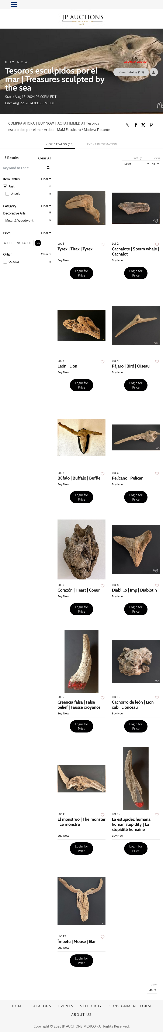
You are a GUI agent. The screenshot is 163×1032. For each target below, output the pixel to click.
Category (9, 206)
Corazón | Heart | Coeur (79, 590)
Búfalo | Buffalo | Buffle (79, 478)
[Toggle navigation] (14, 4)
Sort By (137, 158)
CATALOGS (41, 1006)
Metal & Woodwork (19, 220)
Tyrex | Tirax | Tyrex (75, 248)
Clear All (44, 158)
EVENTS (66, 1006)
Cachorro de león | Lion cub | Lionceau (133, 705)
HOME (18, 1006)
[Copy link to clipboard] (127, 125)
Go (38, 243)
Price (6, 233)
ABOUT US (81, 1014)
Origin (7, 254)
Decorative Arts (14, 213)
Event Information (102, 144)
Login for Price (81, 273)
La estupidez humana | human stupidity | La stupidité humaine (132, 824)
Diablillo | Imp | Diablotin (134, 590)
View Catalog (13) (131, 72)
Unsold (28, 194)
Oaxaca (27, 262)
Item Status (11, 179)
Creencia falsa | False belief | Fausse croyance (79, 705)
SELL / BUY (91, 1006)
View (157, 158)
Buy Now (17, 62)
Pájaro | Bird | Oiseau (131, 366)
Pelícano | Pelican (127, 478)
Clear (44, 179)
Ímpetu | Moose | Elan (77, 941)
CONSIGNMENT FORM (130, 1006)
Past (27, 186)
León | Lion (67, 366)
